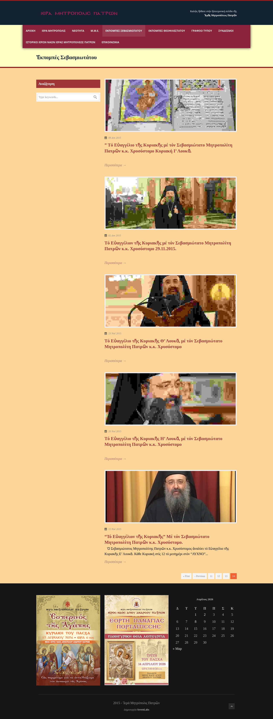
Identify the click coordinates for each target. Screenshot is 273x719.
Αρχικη (30, 31)
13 (226, 576)
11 (211, 576)
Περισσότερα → (115, 165)
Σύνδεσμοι (226, 31)
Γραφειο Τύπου (202, 31)
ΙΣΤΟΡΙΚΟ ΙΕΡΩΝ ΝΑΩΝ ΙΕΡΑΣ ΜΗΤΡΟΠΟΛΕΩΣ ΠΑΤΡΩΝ (60, 42)
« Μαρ (177, 648)
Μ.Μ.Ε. (95, 31)
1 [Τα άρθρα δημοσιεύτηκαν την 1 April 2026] (195, 614)
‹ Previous (200, 576)
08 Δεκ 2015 (114, 137)
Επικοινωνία (110, 42)
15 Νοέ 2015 (114, 529)
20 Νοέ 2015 (114, 431)
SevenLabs (143, 709)
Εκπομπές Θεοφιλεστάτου (166, 31)
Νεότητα (78, 31)
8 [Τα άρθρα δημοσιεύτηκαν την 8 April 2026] (195, 621)
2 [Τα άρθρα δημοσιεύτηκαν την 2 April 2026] (205, 614)
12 (218, 576)
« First (186, 576)
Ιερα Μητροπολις (54, 31)
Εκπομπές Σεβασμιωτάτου (124, 31)
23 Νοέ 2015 (114, 333)
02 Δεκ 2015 (114, 235)
